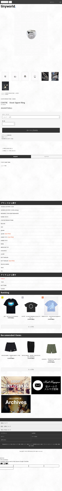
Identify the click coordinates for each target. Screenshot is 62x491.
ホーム (3, 93)
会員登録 (33, 433)
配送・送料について (22, 444)
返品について (4, 137)
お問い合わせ (3, 439)
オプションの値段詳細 (6, 135)
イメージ (46, 156)
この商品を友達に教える (6, 148)
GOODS (17, 93)
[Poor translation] (5, 463)
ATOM (32, 445)
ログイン (52, 2)
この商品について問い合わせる (8, 150)
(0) (59, 2)
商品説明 (15, 156)
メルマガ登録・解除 (56, 444)
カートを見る (34, 436)
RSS (29, 445)
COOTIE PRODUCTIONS (9, 93)
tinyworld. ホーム (6, 444)
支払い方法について (14, 444)
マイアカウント (4, 433)
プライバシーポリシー (47, 444)
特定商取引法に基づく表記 (7, 138)
